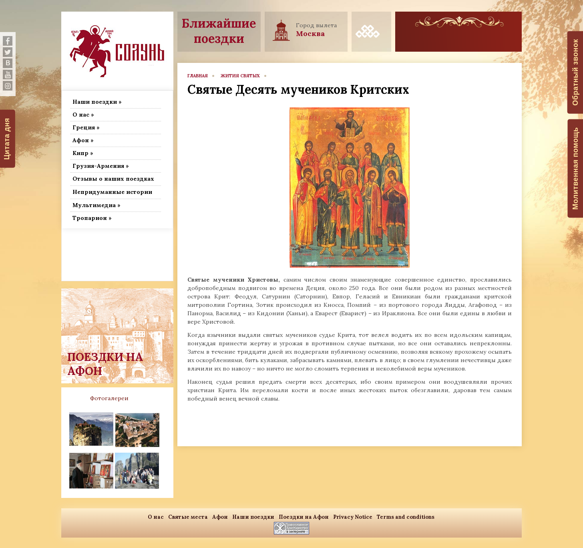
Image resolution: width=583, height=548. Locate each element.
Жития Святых (240, 76)
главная (197, 76)
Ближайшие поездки (219, 31)
